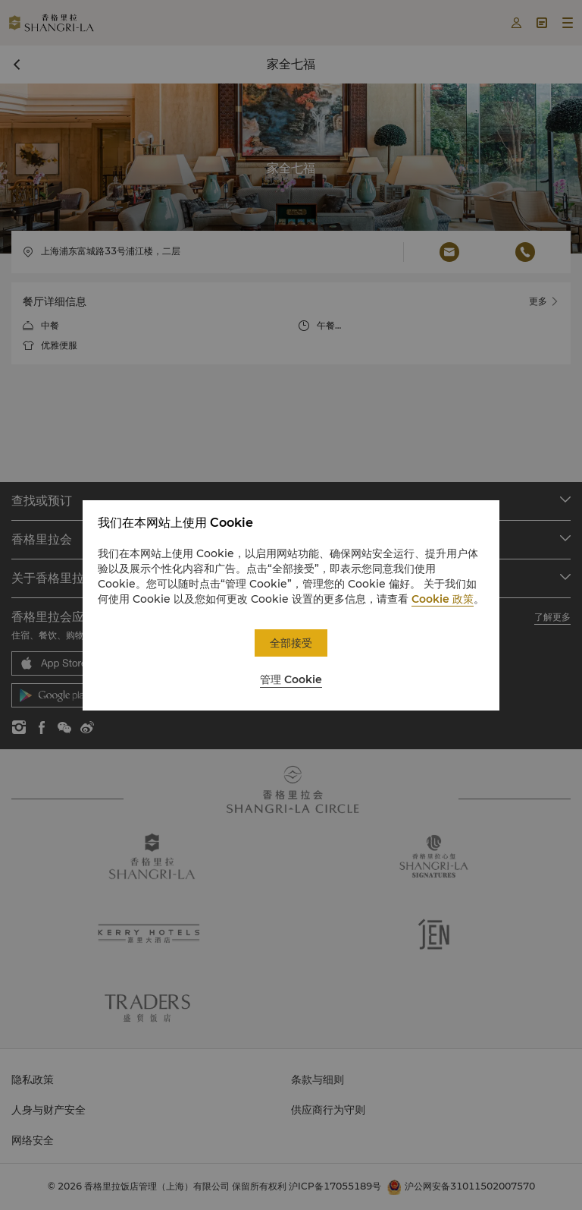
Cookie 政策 (442, 599)
